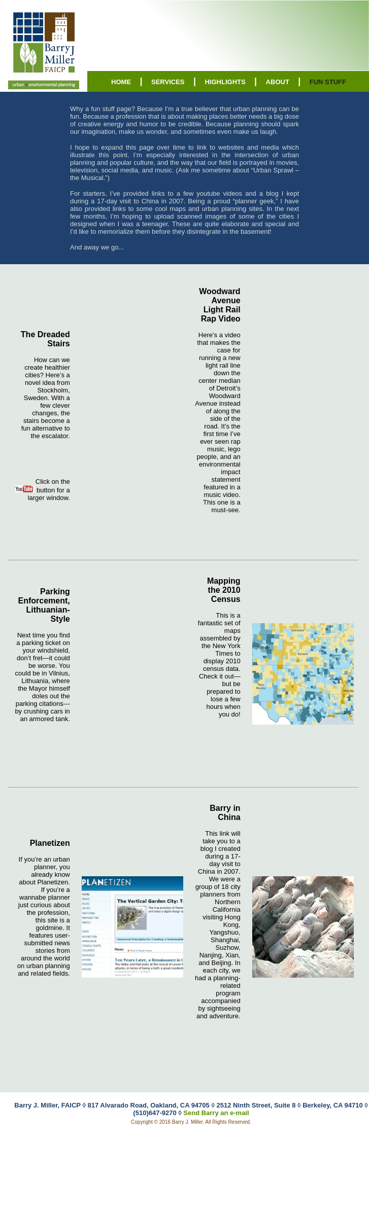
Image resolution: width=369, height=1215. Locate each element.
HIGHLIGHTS (225, 82)
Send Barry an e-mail (216, 1113)
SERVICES (168, 82)
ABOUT (277, 82)
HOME (121, 82)
